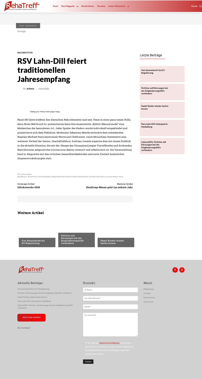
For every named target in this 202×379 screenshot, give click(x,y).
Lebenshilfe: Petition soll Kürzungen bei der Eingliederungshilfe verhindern (153, 146)
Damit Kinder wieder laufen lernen (112, 242)
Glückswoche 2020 (28, 187)
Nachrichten (31, 25)
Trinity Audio (45, 112)
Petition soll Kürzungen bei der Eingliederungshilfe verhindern (72, 239)
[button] (196, 6)
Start (21, 25)
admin (30, 89)
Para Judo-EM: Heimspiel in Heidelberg (34, 301)
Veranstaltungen (30, 235)
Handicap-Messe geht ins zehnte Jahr (109, 187)
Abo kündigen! (23, 328)
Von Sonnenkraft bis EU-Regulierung (33, 242)
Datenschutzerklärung (109, 343)
